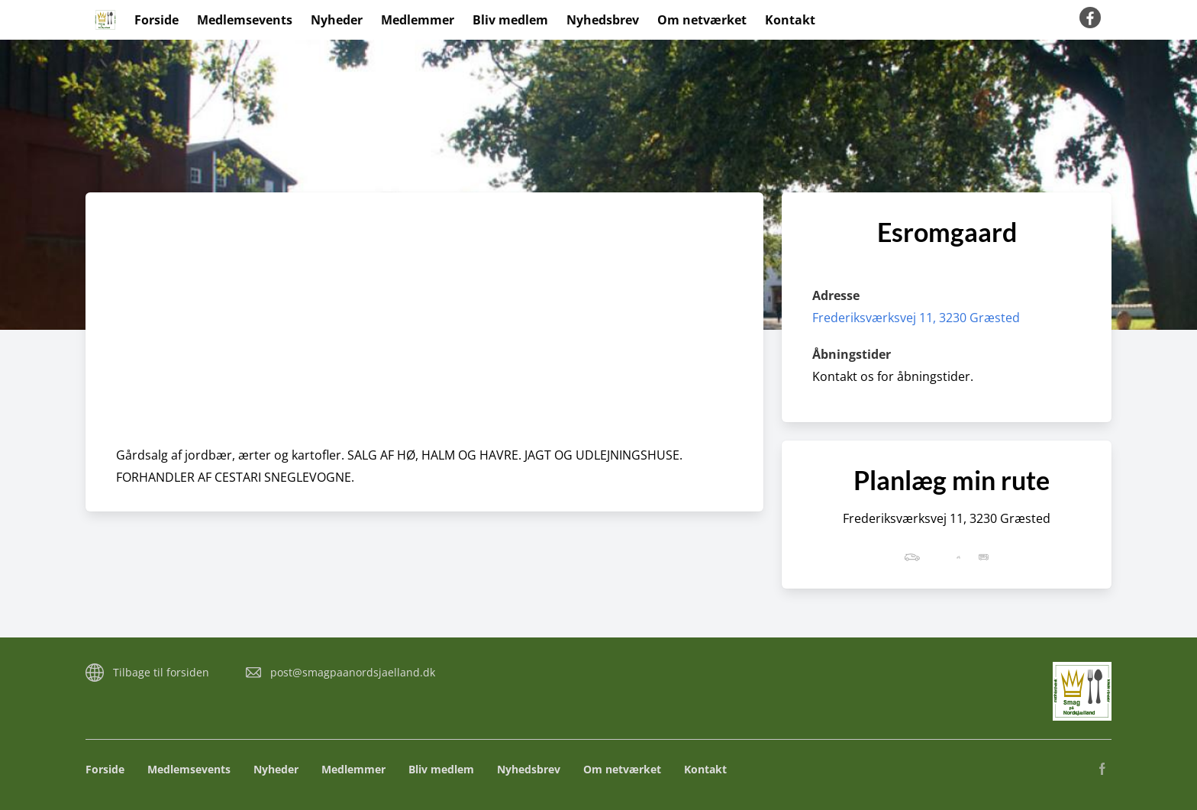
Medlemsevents (244, 19)
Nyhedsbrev (602, 19)
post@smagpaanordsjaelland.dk (352, 672)
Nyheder (337, 19)
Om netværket (702, 19)
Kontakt (790, 19)
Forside (156, 19)
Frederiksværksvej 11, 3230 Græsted (916, 317)
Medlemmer (417, 19)
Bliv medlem (510, 19)
